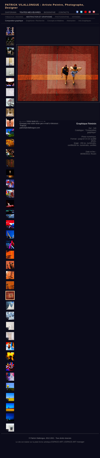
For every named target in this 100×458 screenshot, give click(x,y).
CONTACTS (64, 12)
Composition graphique (14, 21)
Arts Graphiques (84, 21)
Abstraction (71, 21)
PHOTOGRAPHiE (62, 17)
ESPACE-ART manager (74, 442)
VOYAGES (76, 17)
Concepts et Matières (55, 21)
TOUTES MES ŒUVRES (30, 12)
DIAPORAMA (10, 12)
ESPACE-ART (57, 442)
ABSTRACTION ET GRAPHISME (39, 17)
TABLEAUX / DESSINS (14, 17)
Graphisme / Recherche (35, 21)
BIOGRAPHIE (49, 12)
